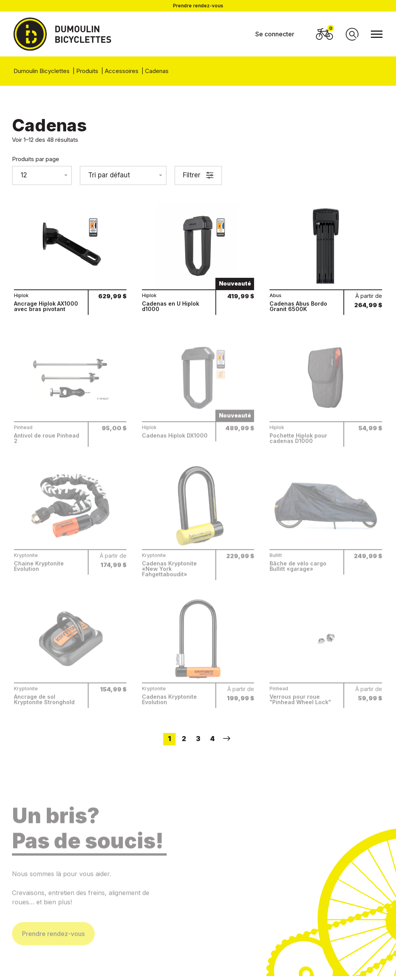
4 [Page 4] (212, 739)
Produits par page (35, 159)
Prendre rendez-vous (198, 6)
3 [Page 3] (198, 739)
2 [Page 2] (184, 739)
